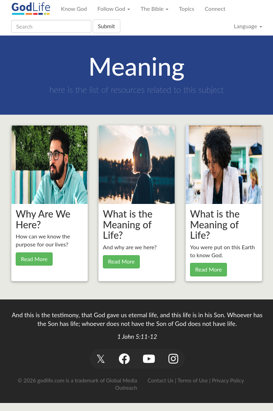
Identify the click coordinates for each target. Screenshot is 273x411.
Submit (106, 26)
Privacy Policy (228, 380)
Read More (34, 259)
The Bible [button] (154, 8)
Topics (186, 8)
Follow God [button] (113, 8)
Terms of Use (192, 380)
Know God (74, 8)
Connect (215, 8)
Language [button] (248, 26)
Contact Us (160, 380)
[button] (101, 359)
